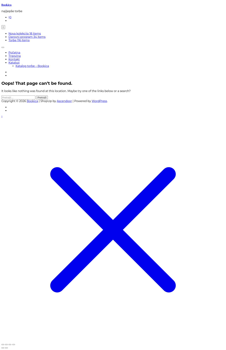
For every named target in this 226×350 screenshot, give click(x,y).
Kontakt (14, 59)
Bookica (6, 5)
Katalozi (14, 62)
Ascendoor (64, 101)
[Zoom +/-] (2, 344)
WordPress (99, 101)
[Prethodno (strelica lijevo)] (2, 347)
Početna (14, 52)
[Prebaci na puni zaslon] (6, 344)
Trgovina (14, 56)
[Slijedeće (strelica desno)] (6, 347)
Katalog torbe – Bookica (32, 66)
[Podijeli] (9, 344)
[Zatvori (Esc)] (13, 344)
